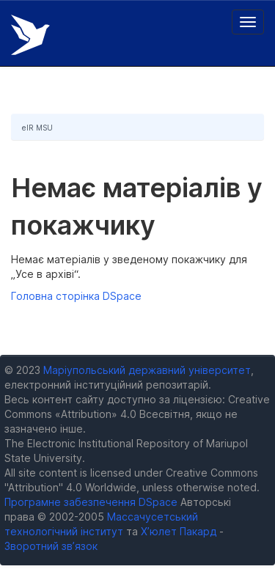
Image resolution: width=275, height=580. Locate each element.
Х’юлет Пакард (178, 531)
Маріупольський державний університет (147, 370)
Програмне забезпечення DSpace (90, 502)
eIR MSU (37, 127)
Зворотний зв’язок (51, 546)
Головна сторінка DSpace (76, 296)
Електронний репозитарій (30, 35)
